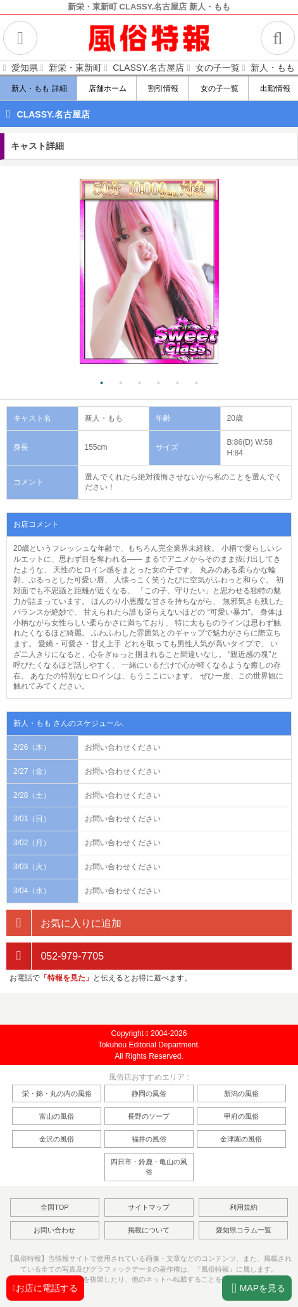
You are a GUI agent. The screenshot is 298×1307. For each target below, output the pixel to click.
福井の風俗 (149, 1139)
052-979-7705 (55, 956)
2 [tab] (121, 383)
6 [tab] (196, 383)
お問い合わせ (54, 1230)
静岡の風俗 (149, 1093)
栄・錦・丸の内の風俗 (57, 1093)
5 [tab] (177, 383)
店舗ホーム (107, 88)
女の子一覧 (219, 88)
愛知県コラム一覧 (243, 1230)
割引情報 (163, 88)
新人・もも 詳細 (39, 88)
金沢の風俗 (56, 1139)
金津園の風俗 (241, 1139)
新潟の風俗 (241, 1093)
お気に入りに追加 (63, 923)
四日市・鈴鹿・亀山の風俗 (149, 1167)
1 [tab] (102, 383)
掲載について (149, 1230)
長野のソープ (149, 1116)
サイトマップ (149, 1207)
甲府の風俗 (241, 1116)
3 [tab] (139, 383)
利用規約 (244, 1207)
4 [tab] (158, 383)
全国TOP (54, 1207)
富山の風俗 (56, 1116)
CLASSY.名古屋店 (53, 114)
